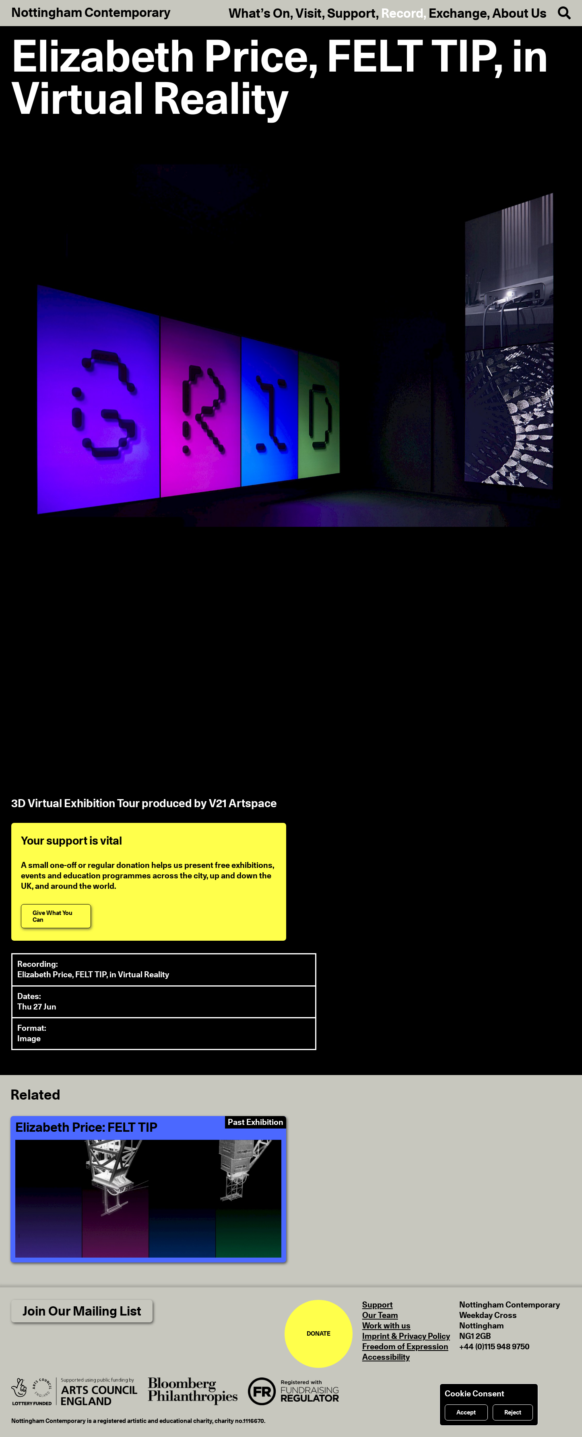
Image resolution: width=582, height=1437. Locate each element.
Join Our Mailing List (82, 1311)
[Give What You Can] (56, 916)
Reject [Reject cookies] (512, 1413)
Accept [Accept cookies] (466, 1413)
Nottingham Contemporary (91, 12)
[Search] (559, 13)
